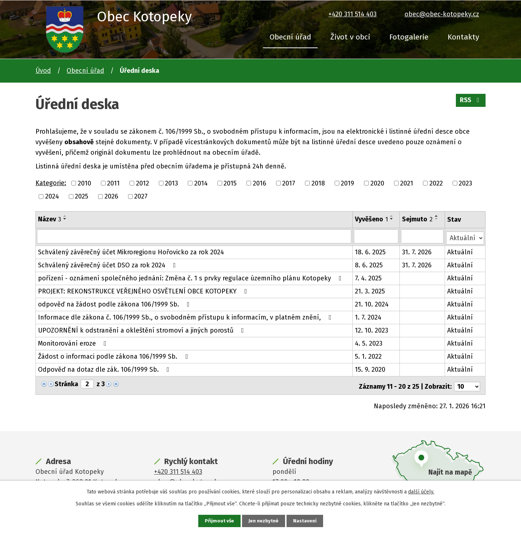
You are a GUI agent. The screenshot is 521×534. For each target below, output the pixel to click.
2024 (52, 196)
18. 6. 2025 (370, 251)
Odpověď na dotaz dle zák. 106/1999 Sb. (105, 368)
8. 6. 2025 (369, 264)
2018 (318, 183)
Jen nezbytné (263, 521)
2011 (113, 183)
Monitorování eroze (73, 342)
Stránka (66, 383)
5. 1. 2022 (368, 355)
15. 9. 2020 (370, 368)
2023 (465, 183)
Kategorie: (50, 183)
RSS (470, 102)
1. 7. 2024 (368, 316)
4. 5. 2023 (369, 342)
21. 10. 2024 (372, 303)
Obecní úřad (290, 37)
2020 (377, 183)
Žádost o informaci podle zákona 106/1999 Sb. (114, 355)
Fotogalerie (408, 37)
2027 (141, 196)
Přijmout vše (219, 521)
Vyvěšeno (371, 219)
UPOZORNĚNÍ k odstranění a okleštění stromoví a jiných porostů (142, 329)
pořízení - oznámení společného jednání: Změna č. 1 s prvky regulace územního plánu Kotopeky (191, 277)
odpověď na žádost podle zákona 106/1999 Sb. (115, 303)
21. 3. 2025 (370, 290)
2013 (171, 183)
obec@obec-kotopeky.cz (441, 14)
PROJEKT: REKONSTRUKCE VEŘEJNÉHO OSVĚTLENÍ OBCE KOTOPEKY (144, 290)
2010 (84, 183)
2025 (81, 196)
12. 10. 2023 (372, 329)
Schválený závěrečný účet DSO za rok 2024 (108, 264)
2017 (288, 183)
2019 (347, 183)
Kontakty (463, 37)
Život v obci (350, 37)
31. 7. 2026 (417, 251)
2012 (142, 183)
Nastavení (305, 521)
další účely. (421, 491)
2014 (201, 183)
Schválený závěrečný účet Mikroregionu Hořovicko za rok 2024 (131, 251)
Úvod (43, 71)
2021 (406, 183)
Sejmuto (417, 219)
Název (49, 219)
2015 (230, 183)
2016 (259, 183)
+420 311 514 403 (353, 14)
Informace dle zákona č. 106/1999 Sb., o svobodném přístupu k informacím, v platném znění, (186, 316)
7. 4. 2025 (368, 277)
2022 (436, 183)
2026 (111, 196)
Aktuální (460, 251)
